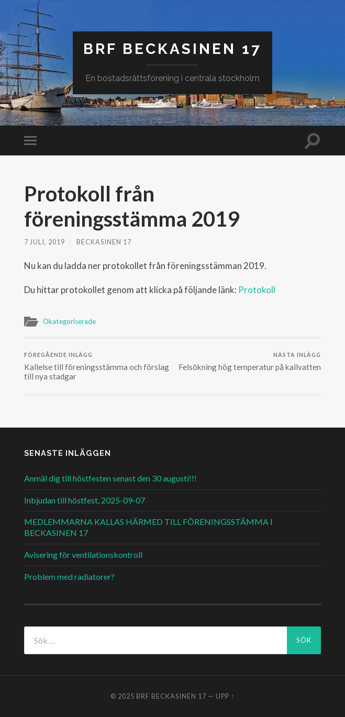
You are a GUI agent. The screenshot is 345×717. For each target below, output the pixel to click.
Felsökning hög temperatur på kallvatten (250, 361)
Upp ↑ (225, 696)
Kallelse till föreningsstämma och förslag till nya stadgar (97, 366)
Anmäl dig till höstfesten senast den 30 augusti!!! (110, 478)
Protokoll (256, 289)
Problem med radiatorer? (69, 576)
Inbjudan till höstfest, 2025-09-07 (84, 500)
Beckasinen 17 (103, 242)
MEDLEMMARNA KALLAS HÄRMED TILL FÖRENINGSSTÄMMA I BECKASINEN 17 (148, 527)
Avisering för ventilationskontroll (83, 554)
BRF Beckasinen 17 (172, 49)
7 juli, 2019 (44, 242)
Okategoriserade (69, 321)
